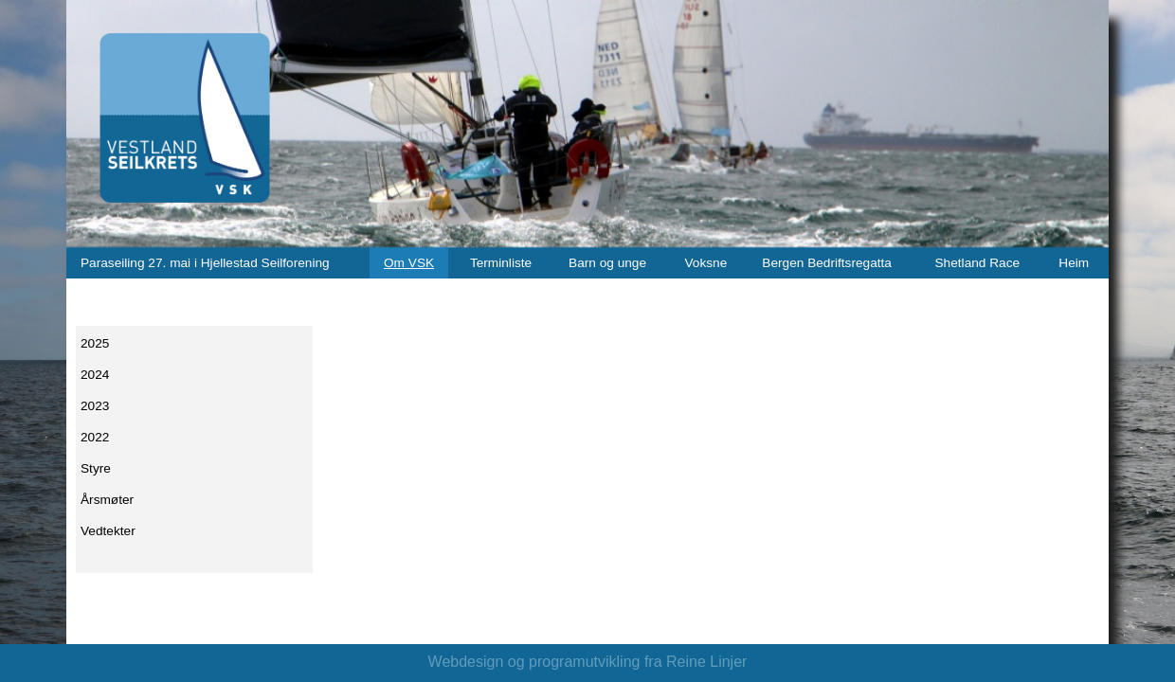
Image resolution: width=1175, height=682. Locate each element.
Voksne (706, 263)
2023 (95, 406)
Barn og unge (607, 263)
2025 (95, 343)
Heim (1073, 263)
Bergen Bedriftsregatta (827, 263)
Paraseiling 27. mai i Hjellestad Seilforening (205, 263)
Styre (96, 468)
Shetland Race (978, 263)
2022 (95, 437)
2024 (95, 375)
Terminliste (501, 263)
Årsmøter (107, 500)
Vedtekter (108, 531)
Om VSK (409, 263)
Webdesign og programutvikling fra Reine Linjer (588, 662)
